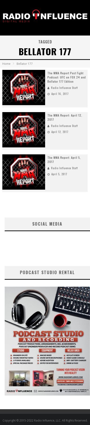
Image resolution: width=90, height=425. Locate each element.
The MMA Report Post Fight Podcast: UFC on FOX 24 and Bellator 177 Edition (66, 77)
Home (6, 64)
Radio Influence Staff (64, 88)
